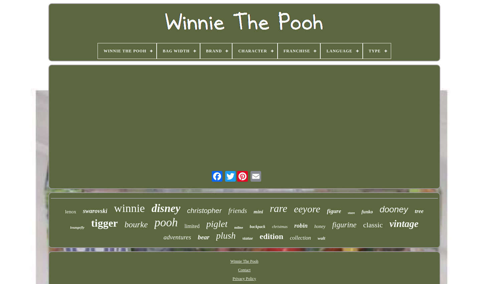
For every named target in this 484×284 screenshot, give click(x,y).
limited (191, 226)
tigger (104, 223)
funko (367, 211)
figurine (344, 225)
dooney (393, 209)
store (351, 213)
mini (258, 211)
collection (300, 238)
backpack (258, 226)
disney (166, 208)
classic (373, 225)
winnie (129, 208)
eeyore (307, 208)
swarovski (95, 211)
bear (203, 237)
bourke (136, 224)
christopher (204, 210)
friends (237, 210)
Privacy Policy (244, 278)
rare (278, 208)
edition (271, 236)
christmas (280, 226)
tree (419, 211)
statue (248, 238)
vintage (404, 223)
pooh (166, 222)
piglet (217, 224)
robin (301, 225)
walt (321, 238)
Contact (244, 270)
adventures (177, 237)
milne (238, 227)
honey (319, 226)
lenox (70, 211)
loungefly (77, 227)
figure (334, 211)
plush (226, 236)
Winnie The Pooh (244, 261)
